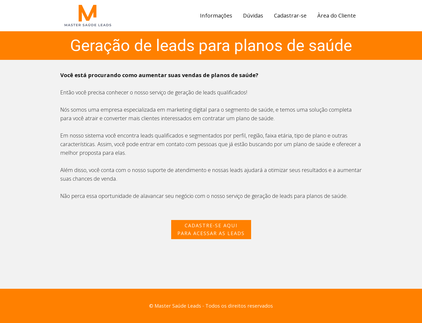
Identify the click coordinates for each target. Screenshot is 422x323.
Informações (216, 15)
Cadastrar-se (290, 15)
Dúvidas (253, 15)
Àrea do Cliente (336, 15)
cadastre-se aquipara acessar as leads (211, 229)
